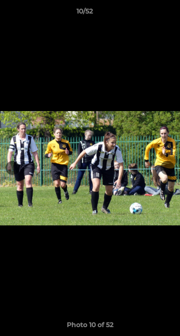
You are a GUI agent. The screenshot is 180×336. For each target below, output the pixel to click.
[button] (146, 13)
